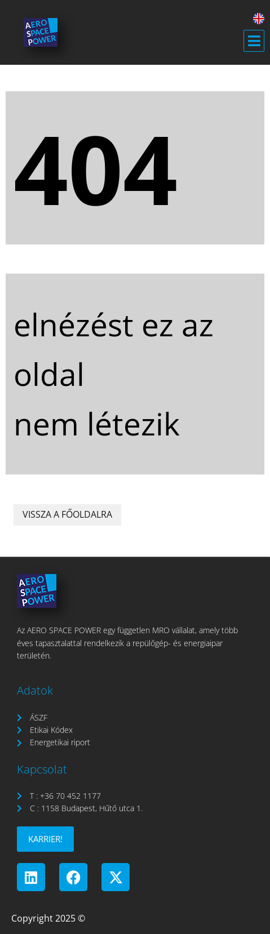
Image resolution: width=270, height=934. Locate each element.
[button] (254, 41)
